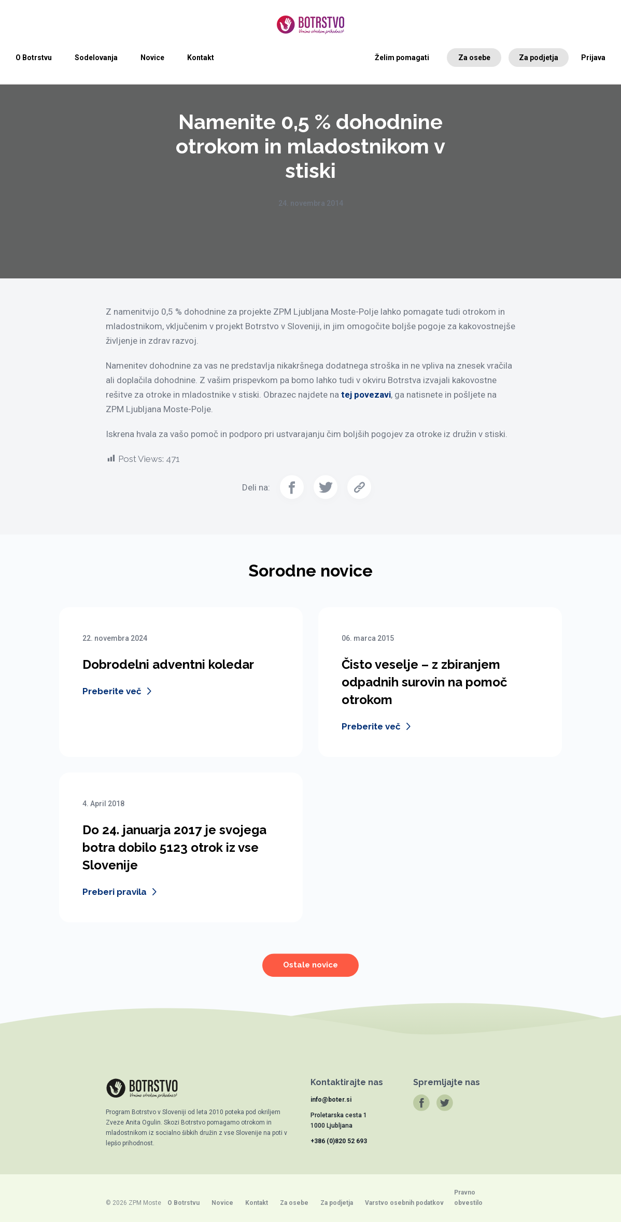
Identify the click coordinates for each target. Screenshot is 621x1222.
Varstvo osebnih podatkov (404, 1202)
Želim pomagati (402, 57)
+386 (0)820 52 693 (338, 1141)
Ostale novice (310, 972)
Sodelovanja (96, 57)
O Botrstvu (34, 57)
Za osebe (474, 57)
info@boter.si (330, 1099)
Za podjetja (538, 57)
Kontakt (200, 57)
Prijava (593, 57)
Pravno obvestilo (468, 1197)
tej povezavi (366, 394)
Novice (152, 57)
